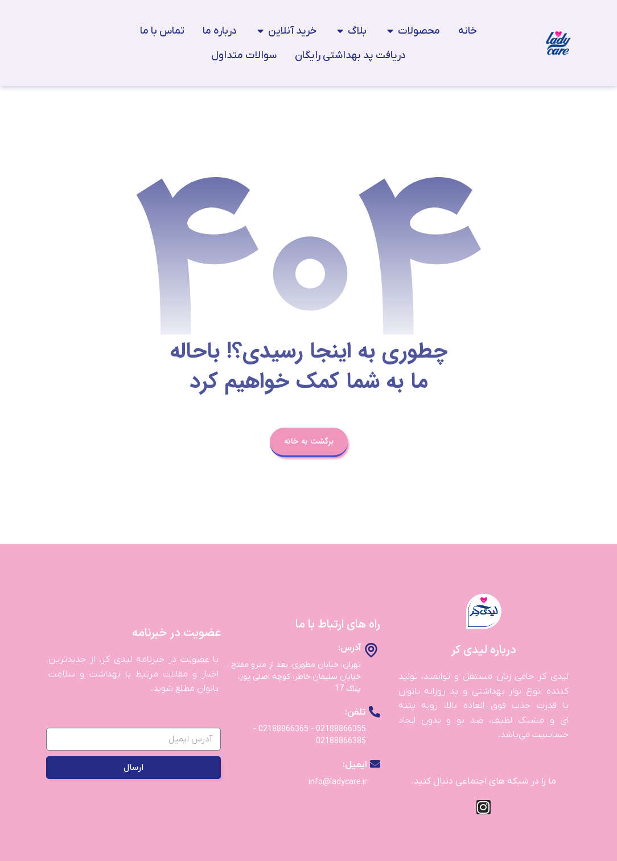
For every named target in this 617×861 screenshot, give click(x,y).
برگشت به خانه (308, 441)
